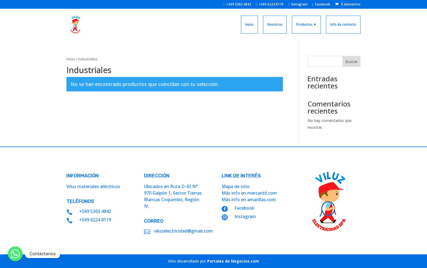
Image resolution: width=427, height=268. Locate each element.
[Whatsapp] (15, 253)
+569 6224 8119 (269, 5)
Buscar (351, 61)
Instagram (297, 5)
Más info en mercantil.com (249, 193)
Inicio (249, 24)
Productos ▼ (306, 24)
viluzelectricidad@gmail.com (183, 231)
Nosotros (274, 24)
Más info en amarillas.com (249, 199)
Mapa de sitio (235, 186)
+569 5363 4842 (237, 5)
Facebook (321, 5)
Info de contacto (343, 24)
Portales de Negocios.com (233, 261)
